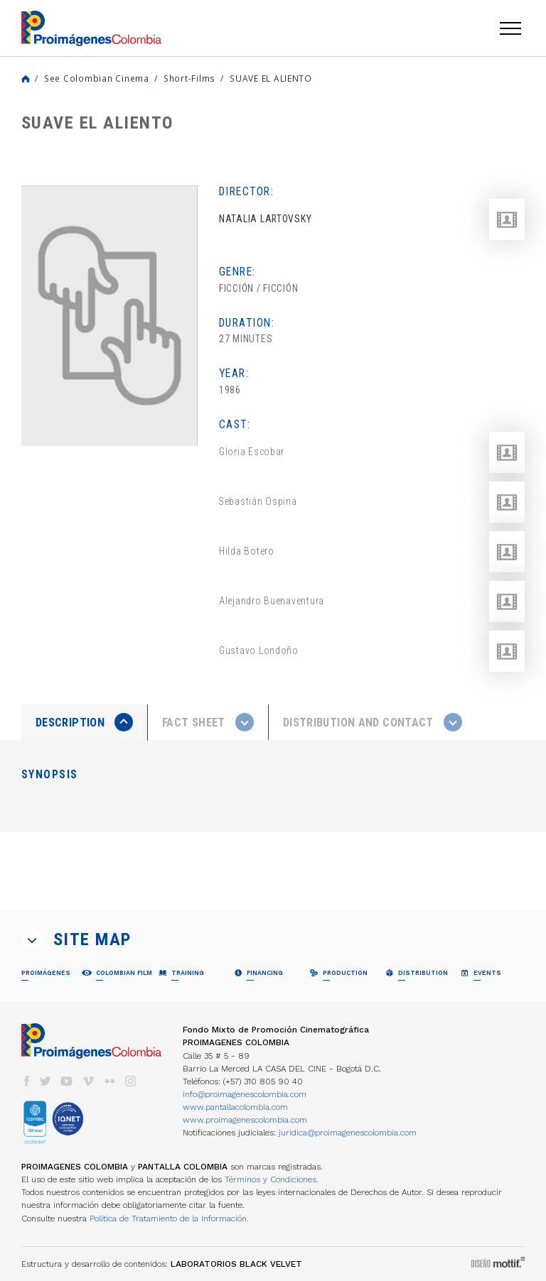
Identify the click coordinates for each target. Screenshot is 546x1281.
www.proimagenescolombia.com (245, 1120)
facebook (26, 1081)
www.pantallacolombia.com (235, 1107)
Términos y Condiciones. (271, 1179)
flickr (109, 1081)
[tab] (84, 722)
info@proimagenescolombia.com (244, 1094)
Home (25, 78)
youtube (67, 1081)
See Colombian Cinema (96, 78)
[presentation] (84, 722)
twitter (45, 1081)
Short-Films (189, 78)
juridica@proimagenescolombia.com (348, 1133)
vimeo (88, 1081)
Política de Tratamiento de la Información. (169, 1218)
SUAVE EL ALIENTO (271, 78)
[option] (109, 315)
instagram (131, 1081)
